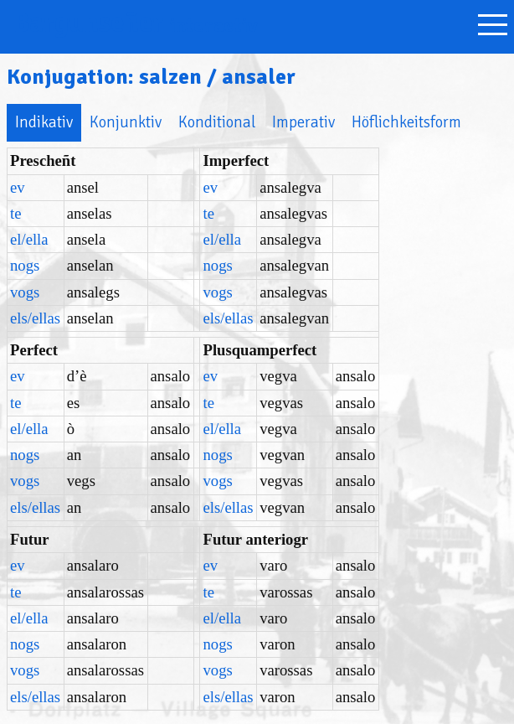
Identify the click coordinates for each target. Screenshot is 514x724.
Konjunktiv (126, 122)
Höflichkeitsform (406, 122)
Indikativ (44, 122)
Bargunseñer (135, 23)
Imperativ (303, 122)
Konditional (216, 122)
